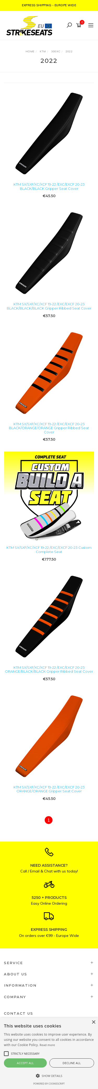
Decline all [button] (72, 1063)
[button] (49, 1075)
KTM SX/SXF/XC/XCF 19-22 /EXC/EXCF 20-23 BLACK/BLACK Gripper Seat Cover (49, 186)
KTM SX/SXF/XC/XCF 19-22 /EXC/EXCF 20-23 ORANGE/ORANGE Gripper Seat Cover (49, 789)
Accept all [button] (25, 1063)
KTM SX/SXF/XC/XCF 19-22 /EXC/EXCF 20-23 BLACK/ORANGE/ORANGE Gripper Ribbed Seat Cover (49, 428)
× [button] (93, 1022)
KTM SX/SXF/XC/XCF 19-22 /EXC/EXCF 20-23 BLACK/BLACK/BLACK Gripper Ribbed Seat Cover (49, 306)
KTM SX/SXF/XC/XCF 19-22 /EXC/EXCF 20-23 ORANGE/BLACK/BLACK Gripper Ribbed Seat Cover (49, 669)
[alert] (49, 1053)
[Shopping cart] (80, 25)
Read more (47, 1045)
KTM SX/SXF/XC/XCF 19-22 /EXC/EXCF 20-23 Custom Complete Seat (49, 549)
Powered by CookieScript (49, 1083)
